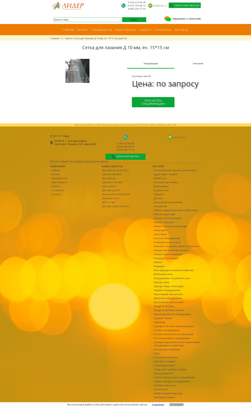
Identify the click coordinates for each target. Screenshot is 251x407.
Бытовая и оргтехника (166, 182)
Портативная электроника (168, 294)
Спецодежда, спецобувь (167, 349)
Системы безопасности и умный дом (174, 334)
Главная (68, 30)
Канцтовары (160, 234)
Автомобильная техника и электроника (175, 170)
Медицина (159, 266)
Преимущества (101, 30)
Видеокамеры (161, 186)
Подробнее (158, 404)
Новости (145, 30)
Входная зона (161, 190)
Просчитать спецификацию (153, 102)
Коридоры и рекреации (166, 258)
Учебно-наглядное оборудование (172, 381)
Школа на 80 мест (112, 174)
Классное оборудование (167, 238)
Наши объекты (125, 30)
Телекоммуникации (164, 365)
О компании (163, 30)
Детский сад (109, 178)
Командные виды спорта (167, 242)
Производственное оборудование (172, 314)
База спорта (109, 186)
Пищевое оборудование (167, 290)
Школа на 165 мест (112, 182)
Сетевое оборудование (166, 330)
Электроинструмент (164, 397)
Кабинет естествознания (167, 218)
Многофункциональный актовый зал (174, 270)
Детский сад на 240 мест (115, 170)
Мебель (158, 262)
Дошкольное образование (168, 202)
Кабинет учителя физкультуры (170, 226)
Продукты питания (164, 306)
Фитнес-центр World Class (116, 194)
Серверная (159, 322)
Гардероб (159, 194)
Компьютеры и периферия (168, 254)
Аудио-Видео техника (165, 174)
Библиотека (160, 178)
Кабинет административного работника (176, 210)
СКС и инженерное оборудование (172, 338)
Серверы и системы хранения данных (174, 326)
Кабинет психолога (164, 222)
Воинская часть (111, 198)
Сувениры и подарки (165, 361)
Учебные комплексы (165, 385)
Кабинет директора (164, 214)
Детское (158, 198)
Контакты (181, 30)
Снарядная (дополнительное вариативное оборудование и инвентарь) (177, 344)
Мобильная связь (163, 274)
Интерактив (160, 206)
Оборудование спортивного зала (172, 278)
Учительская (160, 389)
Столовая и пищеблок (166, 357)
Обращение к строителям (182, 18)
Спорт (157, 353)
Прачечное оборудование (168, 298)
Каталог (82, 30)
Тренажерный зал (163, 373)
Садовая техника (163, 318)
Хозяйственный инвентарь (168, 393)
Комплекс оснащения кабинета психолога (177, 246)
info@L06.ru (159, 5)
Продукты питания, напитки (169, 310)
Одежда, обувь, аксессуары (169, 286)
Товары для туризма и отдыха (170, 369)
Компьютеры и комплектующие (171, 250)
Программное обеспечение (168, 302)
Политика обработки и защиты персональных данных (78, 161)
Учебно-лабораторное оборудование (174, 377)
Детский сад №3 (111, 190)
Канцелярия (160, 230)
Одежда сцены (161, 282)
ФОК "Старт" (109, 202)
